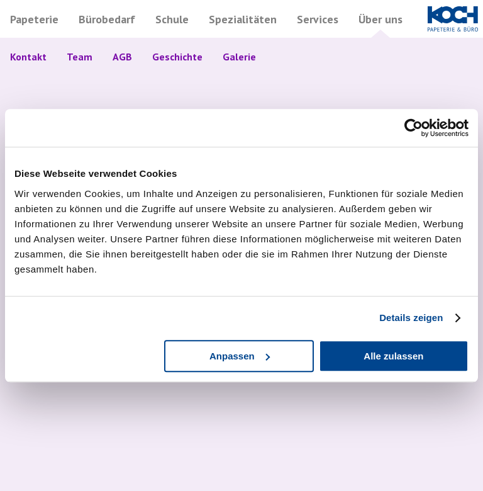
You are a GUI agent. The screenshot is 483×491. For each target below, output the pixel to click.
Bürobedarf (107, 19)
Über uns (380, 19)
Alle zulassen (393, 356)
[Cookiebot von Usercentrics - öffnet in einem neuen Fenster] (413, 127)
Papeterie (34, 19)
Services (317, 19)
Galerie (239, 56)
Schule (172, 19)
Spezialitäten (243, 19)
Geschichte (177, 56)
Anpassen (239, 356)
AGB (122, 56)
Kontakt (28, 56)
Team (79, 56)
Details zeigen (411, 317)
